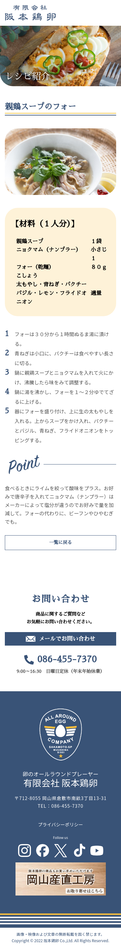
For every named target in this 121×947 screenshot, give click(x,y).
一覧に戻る (60, 542)
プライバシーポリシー (60, 824)
